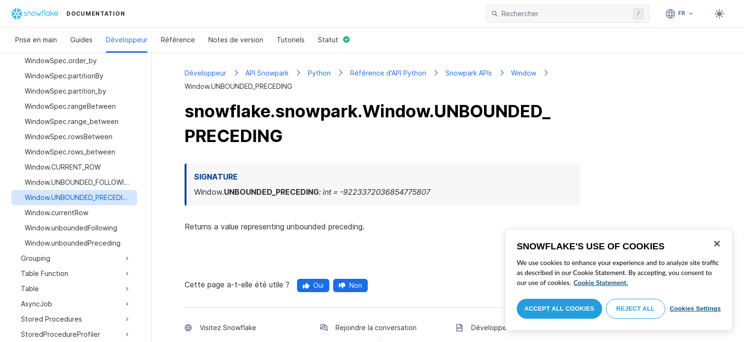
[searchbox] (566, 13)
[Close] (717, 243)
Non (350, 285)
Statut (334, 40)
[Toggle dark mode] (719, 13)
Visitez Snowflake (228, 327)
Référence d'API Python (388, 73)
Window (523, 73)
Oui (313, 285)
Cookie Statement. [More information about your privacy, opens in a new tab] (601, 282)
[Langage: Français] (679, 13)
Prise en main (36, 40)
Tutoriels (291, 40)
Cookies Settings (695, 308)
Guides (81, 40)
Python (319, 73)
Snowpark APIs (469, 73)
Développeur (127, 40)
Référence (178, 40)
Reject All (635, 308)
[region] (619, 280)
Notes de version (235, 40)
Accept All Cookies (559, 308)
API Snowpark (266, 73)
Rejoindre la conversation (376, 327)
